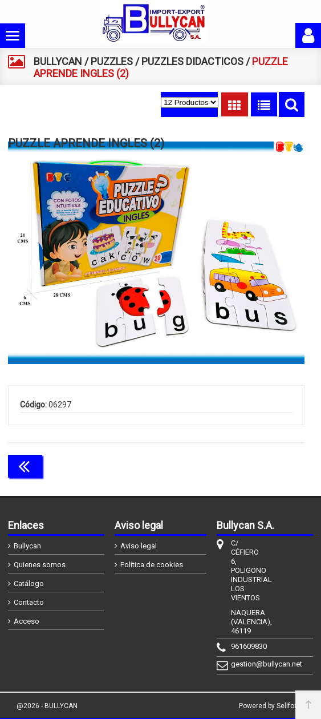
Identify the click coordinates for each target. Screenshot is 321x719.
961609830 (243, 646)
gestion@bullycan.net (243, 664)
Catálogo (29, 583)
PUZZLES (112, 61)
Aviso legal (138, 546)
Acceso (26, 621)
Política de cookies (151, 564)
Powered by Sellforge (271, 706)
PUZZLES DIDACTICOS (192, 61)
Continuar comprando (253, 465)
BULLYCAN (58, 61)
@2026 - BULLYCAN (47, 706)
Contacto (29, 602)
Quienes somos (40, 564)
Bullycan (27, 546)
